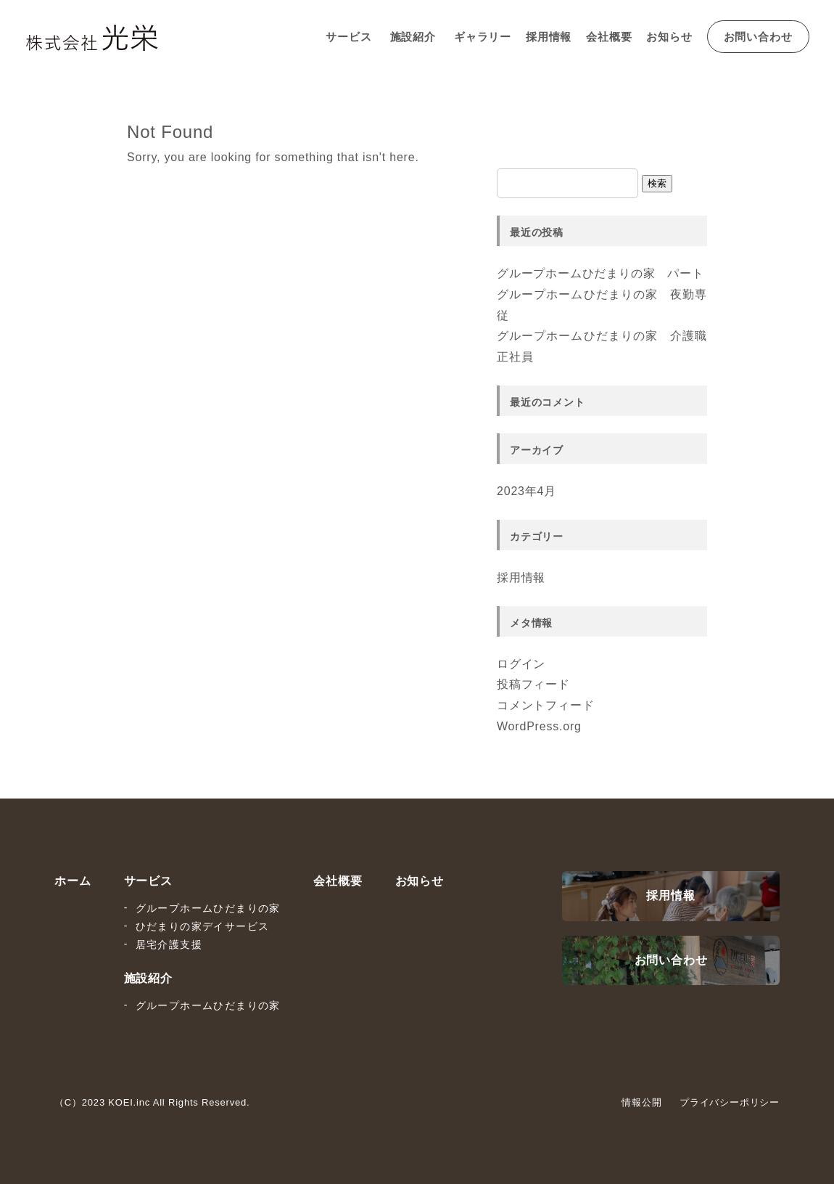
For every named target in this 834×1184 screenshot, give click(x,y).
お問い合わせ (758, 36)
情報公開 (641, 1102)
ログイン (521, 664)
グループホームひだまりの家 (208, 908)
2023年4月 (526, 491)
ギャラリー (482, 36)
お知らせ (669, 36)
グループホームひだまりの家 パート (600, 273)
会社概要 (609, 36)
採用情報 (548, 36)
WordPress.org (539, 726)
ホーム (72, 881)
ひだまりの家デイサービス (203, 926)
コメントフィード (545, 705)
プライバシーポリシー (730, 1102)
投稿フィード (533, 684)
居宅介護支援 (169, 944)
